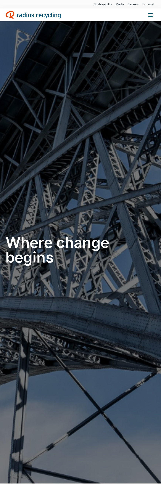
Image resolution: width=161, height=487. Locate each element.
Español (148, 4)
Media (120, 4)
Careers (133, 4)
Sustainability (103, 4)
